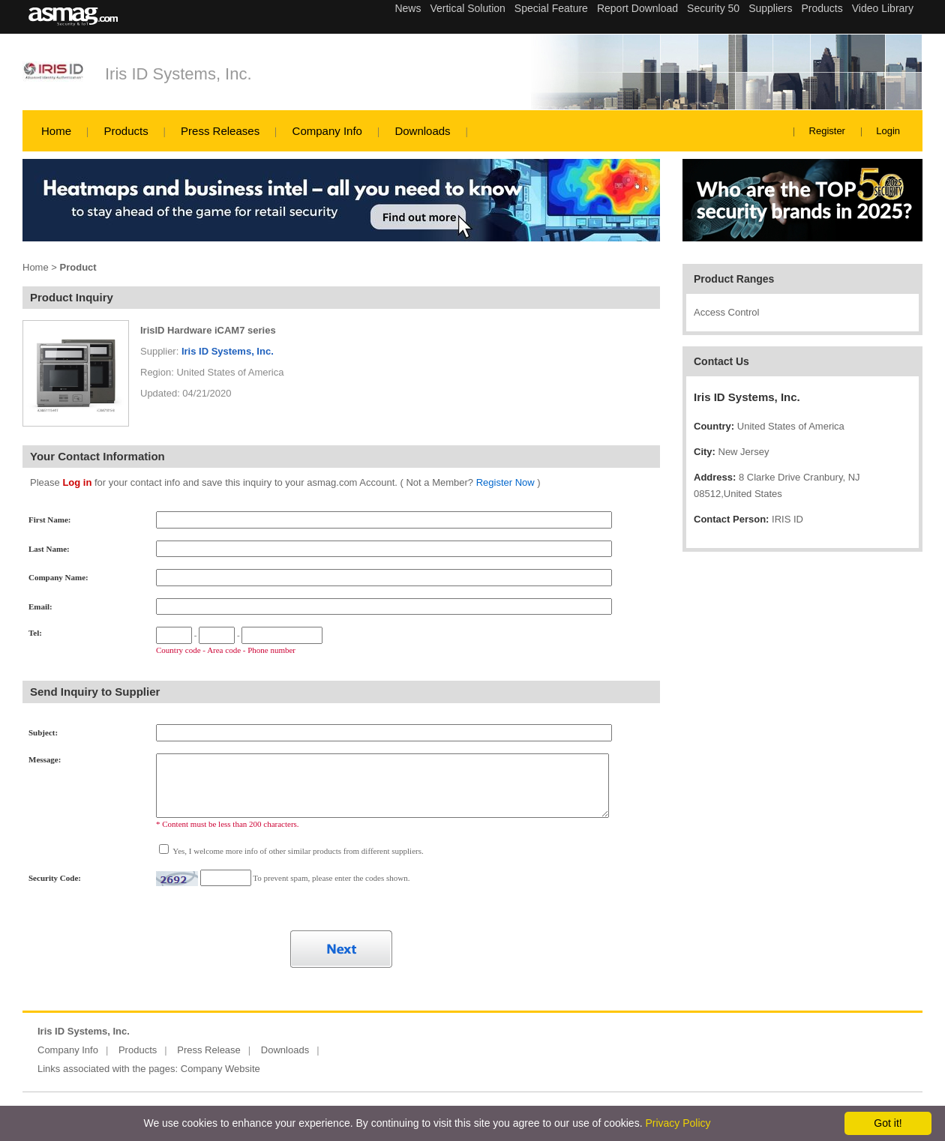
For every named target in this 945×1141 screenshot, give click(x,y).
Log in (77, 482)
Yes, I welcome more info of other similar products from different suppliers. (297, 850)
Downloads (422, 130)
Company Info (327, 130)
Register (827, 130)
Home (56, 130)
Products (126, 130)
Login (888, 130)
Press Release (209, 1050)
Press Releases (220, 130)
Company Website (220, 1068)
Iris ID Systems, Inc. (178, 73)
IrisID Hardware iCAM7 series (208, 330)
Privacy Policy (677, 1123)
